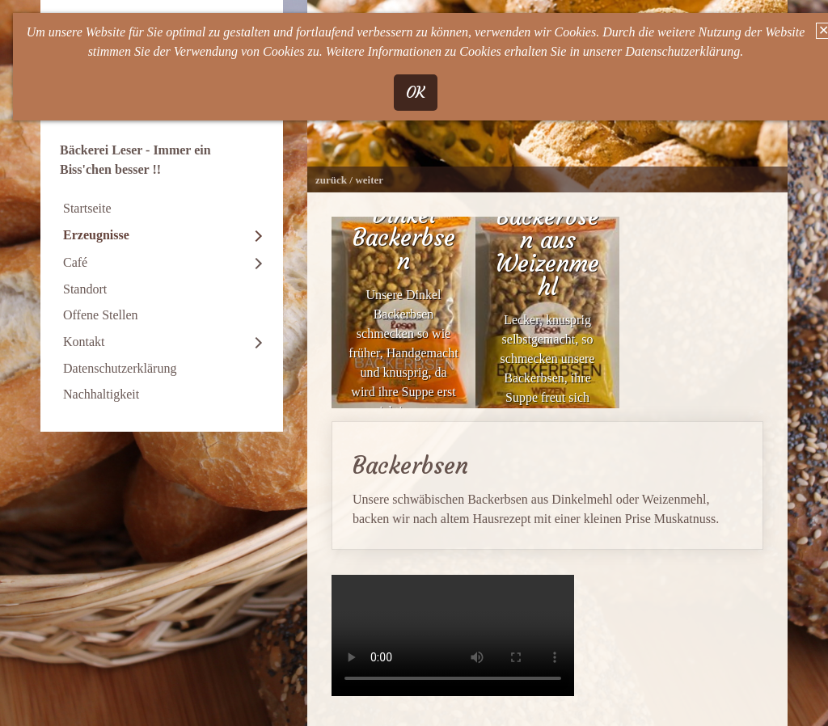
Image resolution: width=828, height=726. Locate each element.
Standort (85, 289)
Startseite (87, 208)
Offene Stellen (100, 315)
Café (75, 262)
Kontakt (84, 341)
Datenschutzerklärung (119, 368)
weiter (369, 180)
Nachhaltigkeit (101, 394)
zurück (331, 180)
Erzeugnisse (96, 235)
